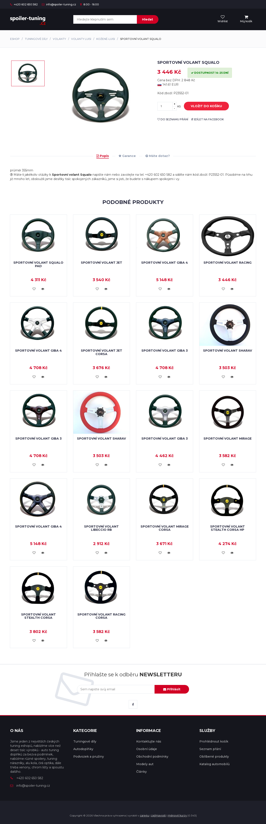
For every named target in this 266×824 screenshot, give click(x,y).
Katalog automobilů (214, 764)
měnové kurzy (177, 815)
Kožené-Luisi (105, 39)
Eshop (15, 39)
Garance (127, 156)
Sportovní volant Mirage (227, 438)
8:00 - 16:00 (89, 4)
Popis (102, 156)
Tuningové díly (36, 39)
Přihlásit (171, 689)
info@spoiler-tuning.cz (59, 4)
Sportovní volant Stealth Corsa (38, 616)
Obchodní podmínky (152, 756)
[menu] (246, 19)
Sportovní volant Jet (101, 263)
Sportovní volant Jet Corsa (101, 352)
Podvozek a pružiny (88, 756)
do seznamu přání (172, 119)
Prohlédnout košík (213, 741)
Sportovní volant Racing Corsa (101, 616)
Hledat (147, 19)
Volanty (59, 39)
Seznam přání (210, 749)
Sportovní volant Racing (227, 263)
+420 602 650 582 (24, 4)
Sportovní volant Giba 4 (164, 263)
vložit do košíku (203, 106)
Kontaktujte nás (148, 741)
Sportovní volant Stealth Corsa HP (227, 528)
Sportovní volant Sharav (227, 350)
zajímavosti (158, 815)
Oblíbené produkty (214, 756)
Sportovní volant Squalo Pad (38, 264)
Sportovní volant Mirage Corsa (165, 528)
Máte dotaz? (158, 156)
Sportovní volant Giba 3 (164, 350)
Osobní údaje (146, 749)
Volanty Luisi (81, 39)
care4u (144, 815)
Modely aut (144, 764)
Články (141, 772)
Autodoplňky (83, 749)
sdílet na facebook (207, 119)
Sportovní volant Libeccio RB (101, 528)
